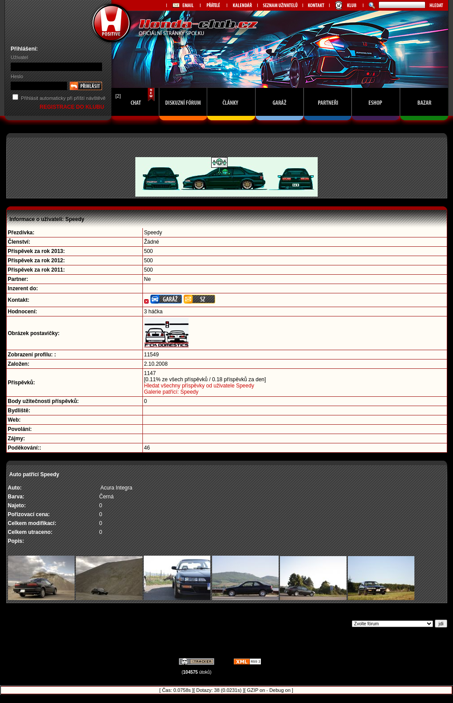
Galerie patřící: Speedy (171, 392)
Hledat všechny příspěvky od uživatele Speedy (199, 386)
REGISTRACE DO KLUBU (72, 107)
